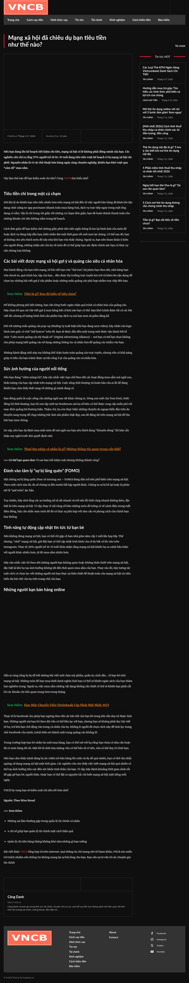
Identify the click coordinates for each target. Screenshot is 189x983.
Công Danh (16, 897)
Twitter (160, 945)
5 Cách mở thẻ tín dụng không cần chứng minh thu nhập (161, 204)
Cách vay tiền (150, 100)
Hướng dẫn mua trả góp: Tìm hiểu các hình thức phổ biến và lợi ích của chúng (161, 91)
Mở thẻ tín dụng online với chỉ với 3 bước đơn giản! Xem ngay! (162, 110)
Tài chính (180, 46)
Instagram (161, 939)
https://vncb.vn (14, 902)
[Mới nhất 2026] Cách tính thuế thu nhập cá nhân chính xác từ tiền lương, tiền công (162, 129)
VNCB (67, 178)
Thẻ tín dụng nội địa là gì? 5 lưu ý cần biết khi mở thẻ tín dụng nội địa (162, 150)
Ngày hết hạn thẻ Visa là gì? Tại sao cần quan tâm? (161, 186)
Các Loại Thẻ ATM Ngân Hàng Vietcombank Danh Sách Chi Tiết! (161, 71)
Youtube (161, 951)
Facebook (161, 933)
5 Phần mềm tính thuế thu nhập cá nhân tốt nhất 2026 (162, 169)
